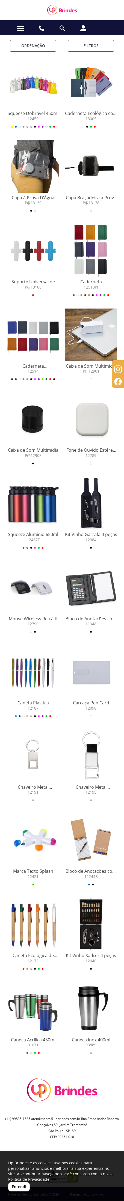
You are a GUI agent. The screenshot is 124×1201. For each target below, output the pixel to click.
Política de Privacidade (28, 1179)
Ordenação (33, 45)
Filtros (91, 45)
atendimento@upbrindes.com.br (55, 1118)
